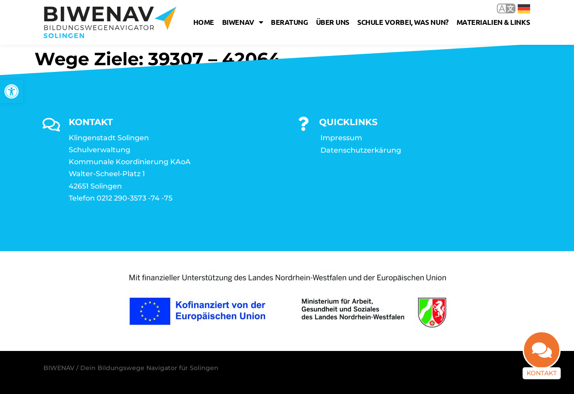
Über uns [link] (332, 22)
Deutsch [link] (524, 9)
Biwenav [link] (242, 22)
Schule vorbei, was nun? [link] (403, 22)
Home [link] (203, 22)
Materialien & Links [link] (493, 22)
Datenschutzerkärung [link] (360, 150)
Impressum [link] (341, 138)
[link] (11, 91)
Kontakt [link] (542, 378)
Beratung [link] (289, 22)
